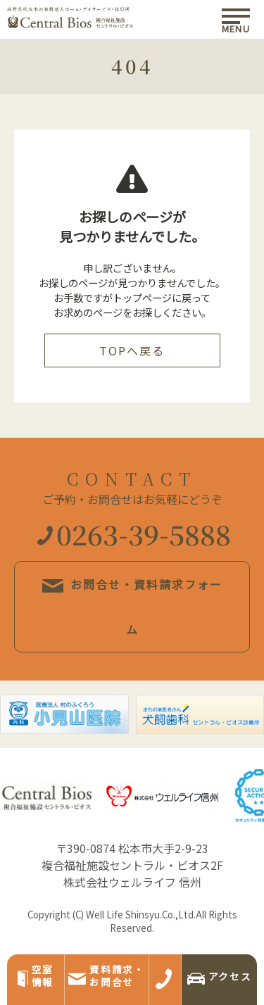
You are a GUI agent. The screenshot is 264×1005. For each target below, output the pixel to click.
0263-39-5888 (134, 533)
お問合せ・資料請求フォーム (132, 607)
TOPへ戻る (132, 350)
